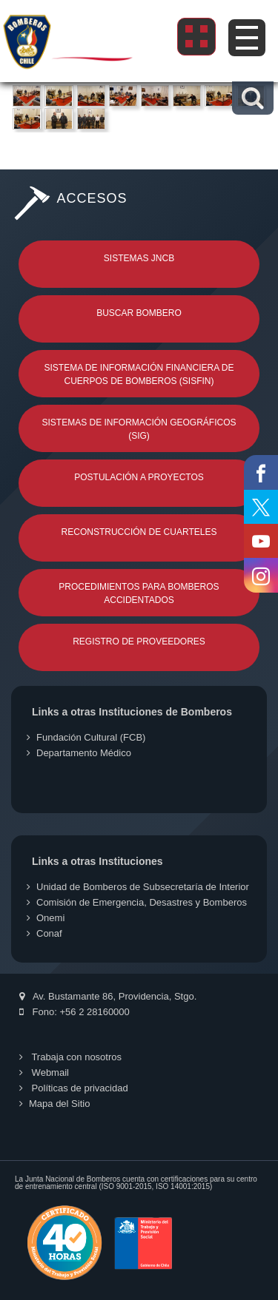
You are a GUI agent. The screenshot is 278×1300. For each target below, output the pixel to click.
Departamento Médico (79, 752)
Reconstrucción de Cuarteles (139, 532)
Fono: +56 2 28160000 (74, 1011)
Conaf (44, 933)
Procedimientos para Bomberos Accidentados (139, 593)
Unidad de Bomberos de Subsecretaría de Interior (138, 886)
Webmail (44, 1072)
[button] (252, 98)
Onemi (45, 917)
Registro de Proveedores (139, 641)
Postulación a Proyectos (139, 477)
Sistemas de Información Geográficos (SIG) (139, 429)
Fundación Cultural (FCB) (86, 737)
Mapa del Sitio (54, 1103)
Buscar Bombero (139, 313)
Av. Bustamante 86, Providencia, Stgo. (107, 996)
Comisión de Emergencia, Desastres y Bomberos (137, 902)
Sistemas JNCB (139, 258)
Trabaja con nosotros (70, 1056)
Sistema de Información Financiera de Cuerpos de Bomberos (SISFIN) (139, 374)
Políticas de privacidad (73, 1088)
